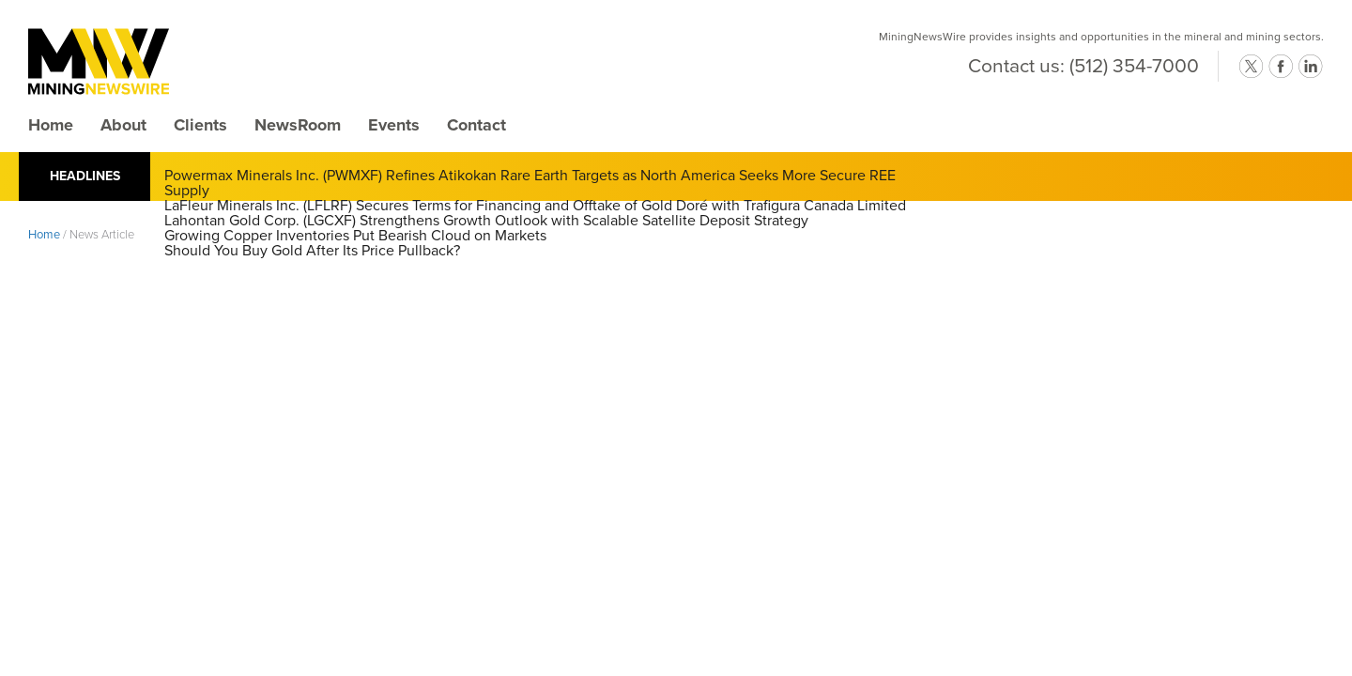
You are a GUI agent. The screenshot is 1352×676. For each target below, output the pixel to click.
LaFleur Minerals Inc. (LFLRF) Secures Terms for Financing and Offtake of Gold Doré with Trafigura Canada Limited (535, 205)
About (123, 124)
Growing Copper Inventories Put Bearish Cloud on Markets (355, 235)
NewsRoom (297, 124)
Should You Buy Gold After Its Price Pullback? (312, 250)
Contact (476, 124)
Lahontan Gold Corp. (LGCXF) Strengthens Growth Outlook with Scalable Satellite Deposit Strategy (486, 220)
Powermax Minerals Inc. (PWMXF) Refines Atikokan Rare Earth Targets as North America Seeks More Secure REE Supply (530, 183)
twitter (1250, 66)
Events (394, 124)
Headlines (85, 176)
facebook (1280, 66)
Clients (200, 124)
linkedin (1310, 66)
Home (50, 124)
